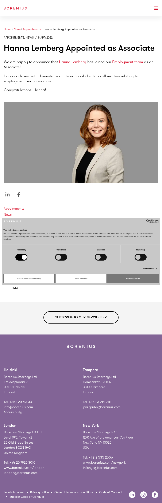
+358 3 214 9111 (100, 402)
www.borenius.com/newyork (104, 462)
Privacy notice (39, 492)
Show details (148, 269)
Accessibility (13, 412)
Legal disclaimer (14, 492)
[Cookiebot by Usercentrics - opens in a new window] (140, 221)
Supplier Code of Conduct (26, 497)
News (17, 29)
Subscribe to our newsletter (81, 317)
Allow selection (80, 278)
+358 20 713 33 (20, 402)
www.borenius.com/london (24, 468)
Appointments (32, 29)
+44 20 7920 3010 (22, 462)
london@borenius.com (21, 473)
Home (7, 29)
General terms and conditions (73, 492)
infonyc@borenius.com (100, 468)
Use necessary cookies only (29, 278)
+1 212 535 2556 (101, 457)
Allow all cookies (133, 278)
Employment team (127, 61)
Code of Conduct (110, 492)
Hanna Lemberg (72, 61)
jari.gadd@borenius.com (101, 407)
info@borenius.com (18, 407)
